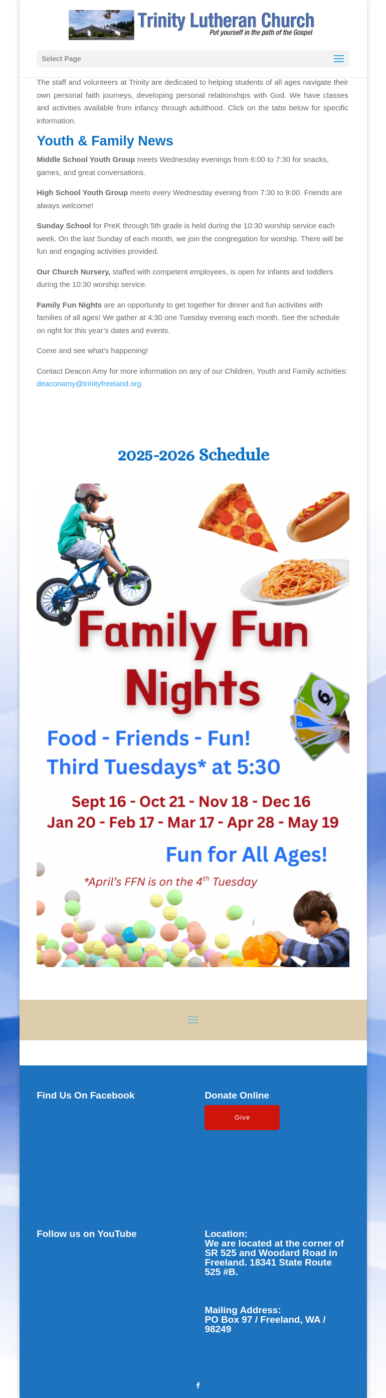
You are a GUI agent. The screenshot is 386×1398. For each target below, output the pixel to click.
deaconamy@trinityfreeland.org (89, 383)
